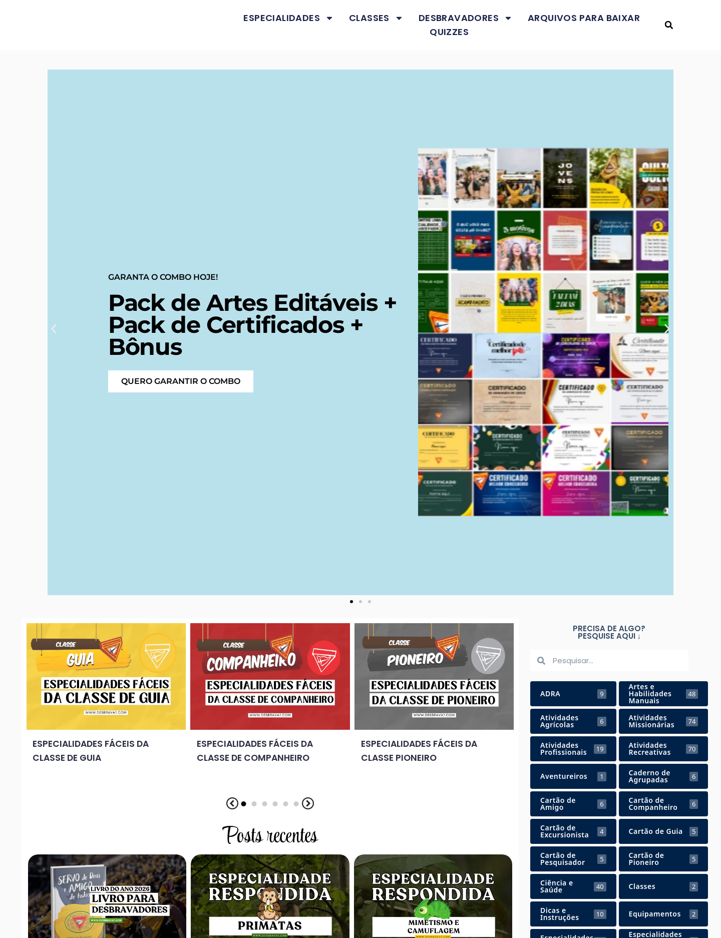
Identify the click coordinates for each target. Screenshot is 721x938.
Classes (376, 18)
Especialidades (288, 18)
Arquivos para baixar (584, 18)
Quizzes (449, 32)
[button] (668, 25)
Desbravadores (466, 18)
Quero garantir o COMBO (180, 381)
